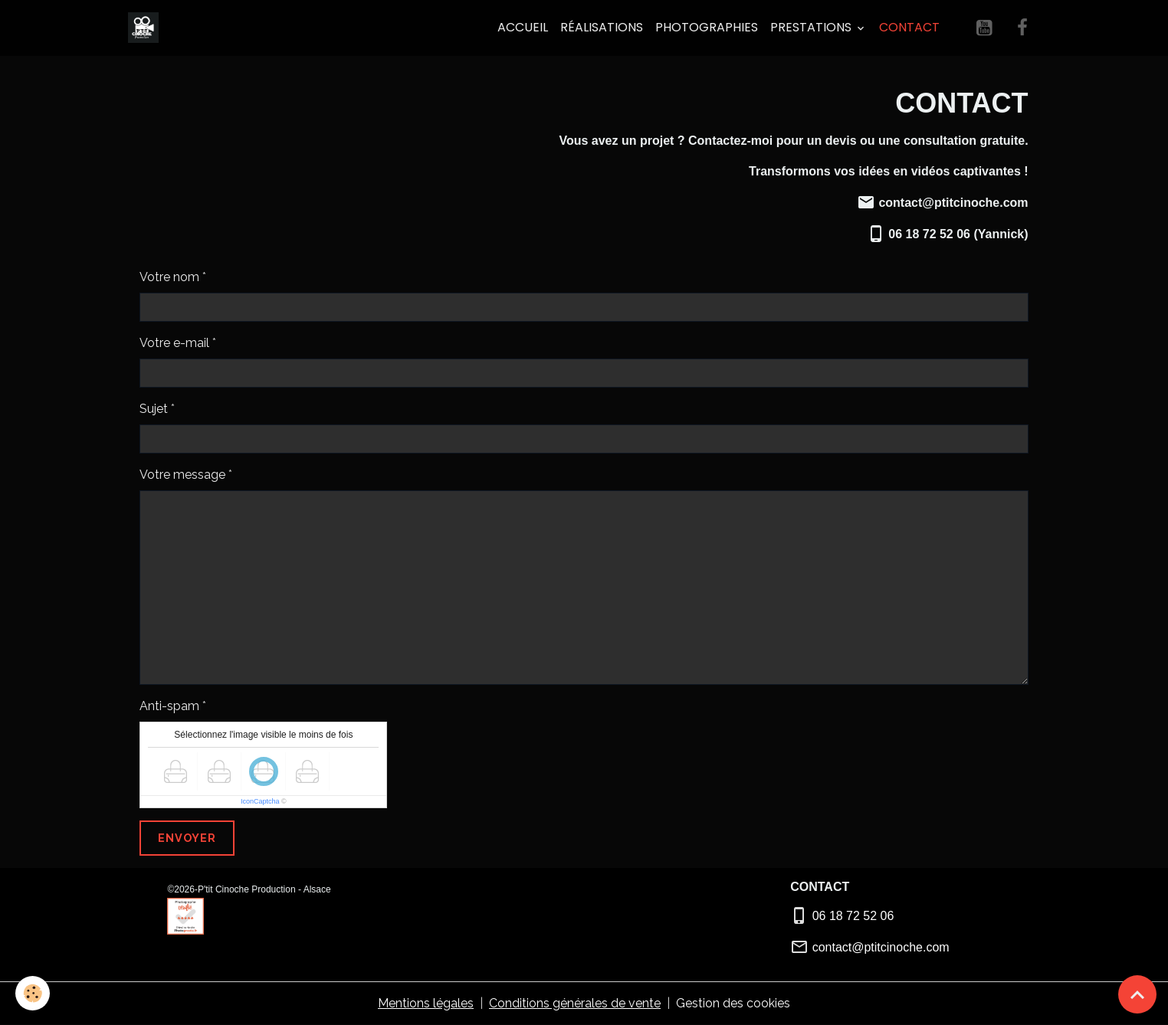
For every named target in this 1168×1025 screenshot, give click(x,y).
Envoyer (187, 837)
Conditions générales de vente (575, 1003)
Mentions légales (426, 1003)
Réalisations (601, 27)
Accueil (522, 27)
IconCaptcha (260, 801)
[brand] (146, 27)
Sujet (153, 408)
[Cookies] (32, 993)
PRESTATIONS (812, 27)
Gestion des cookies (733, 1003)
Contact (909, 27)
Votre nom (169, 277)
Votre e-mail (174, 343)
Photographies (706, 27)
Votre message (182, 474)
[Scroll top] (1137, 994)
